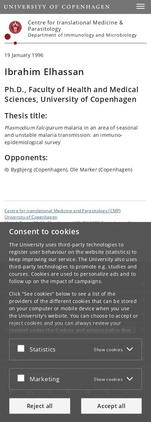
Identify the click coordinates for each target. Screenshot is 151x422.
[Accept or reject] (22, 348)
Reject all (40, 406)
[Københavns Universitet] (13, 33)
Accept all (111, 406)
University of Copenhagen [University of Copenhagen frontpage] (31, 217)
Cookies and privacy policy (87, 330)
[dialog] (75, 322)
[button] (141, 6)
